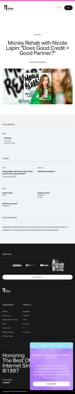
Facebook (26, 332)
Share (68, 7)
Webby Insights (8, 332)
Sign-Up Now (51, 384)
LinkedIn (26, 316)
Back (58, 7)
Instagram (26, 311)
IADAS (4, 311)
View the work (7, 176)
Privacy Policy (7, 336)
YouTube (26, 324)
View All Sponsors (37, 277)
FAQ (4, 324)
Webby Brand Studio (10, 320)
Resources (6, 316)
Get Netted (6, 328)
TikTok (25, 320)
